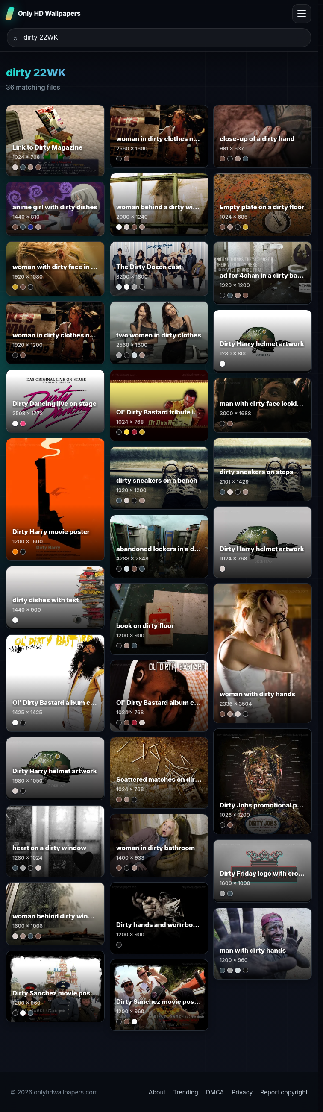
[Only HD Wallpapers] (44, 13)
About (157, 1092)
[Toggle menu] (301, 13)
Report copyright (284, 1092)
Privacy (242, 1092)
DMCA (215, 1092)
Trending (185, 1092)
